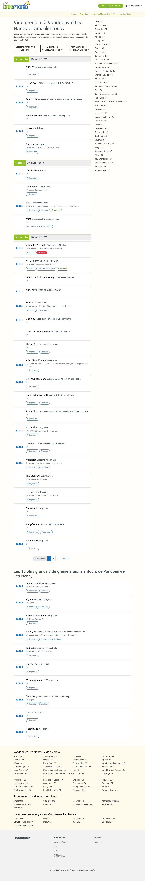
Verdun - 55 (100, 37)
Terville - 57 (100, 124)
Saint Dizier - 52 (102, 25)
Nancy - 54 (99, 40)
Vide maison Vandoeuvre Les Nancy (52, 48)
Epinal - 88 (99, 48)
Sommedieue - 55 (102, 170)
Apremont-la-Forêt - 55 (104, 143)
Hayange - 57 (100, 109)
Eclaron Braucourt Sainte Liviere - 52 (111, 101)
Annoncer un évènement (110, 6)
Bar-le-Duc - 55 (101, 56)
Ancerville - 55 (101, 113)
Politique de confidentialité (59, 856)
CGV (55, 851)
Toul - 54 (98, 90)
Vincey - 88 (99, 79)
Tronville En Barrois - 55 (105, 71)
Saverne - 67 (100, 140)
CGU (55, 846)
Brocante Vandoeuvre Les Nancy (25, 48)
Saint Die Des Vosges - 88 (106, 94)
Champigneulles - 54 (104, 75)
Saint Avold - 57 (102, 82)
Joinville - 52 (100, 105)
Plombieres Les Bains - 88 (106, 86)
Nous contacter (100, 842)
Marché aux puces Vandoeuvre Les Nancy (79, 48)
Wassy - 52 (99, 52)
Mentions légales (60, 842)
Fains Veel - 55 (101, 98)
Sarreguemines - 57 (103, 151)
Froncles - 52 (100, 166)
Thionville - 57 (101, 29)
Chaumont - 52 (101, 132)
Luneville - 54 (100, 33)
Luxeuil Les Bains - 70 (104, 117)
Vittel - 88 (99, 155)
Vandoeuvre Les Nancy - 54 (107, 63)
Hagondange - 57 (102, 67)
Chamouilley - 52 (102, 44)
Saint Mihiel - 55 (102, 60)
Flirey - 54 (99, 147)
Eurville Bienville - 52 (104, 163)
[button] (133, 6)
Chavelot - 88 (100, 121)
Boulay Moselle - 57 (103, 159)
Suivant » (65, 558)
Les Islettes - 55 (101, 128)
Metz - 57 (99, 21)
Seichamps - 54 (101, 136)
